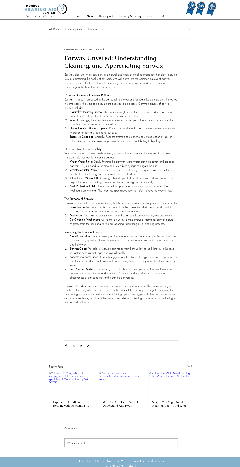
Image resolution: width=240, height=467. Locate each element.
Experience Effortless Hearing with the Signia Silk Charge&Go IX (71, 403)
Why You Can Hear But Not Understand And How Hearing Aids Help (120, 403)
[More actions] (176, 49)
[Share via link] (88, 345)
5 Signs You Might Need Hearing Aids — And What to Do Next (169, 403)
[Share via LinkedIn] (80, 345)
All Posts (54, 29)
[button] (189, 29)
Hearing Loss (96, 29)
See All (190, 366)
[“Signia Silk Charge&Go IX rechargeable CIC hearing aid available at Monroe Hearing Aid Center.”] (71, 384)
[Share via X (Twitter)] (73, 345)
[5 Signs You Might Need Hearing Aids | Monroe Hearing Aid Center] (171, 384)
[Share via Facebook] (65, 345)
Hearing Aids (73, 29)
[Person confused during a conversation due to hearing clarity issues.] (121, 384)
